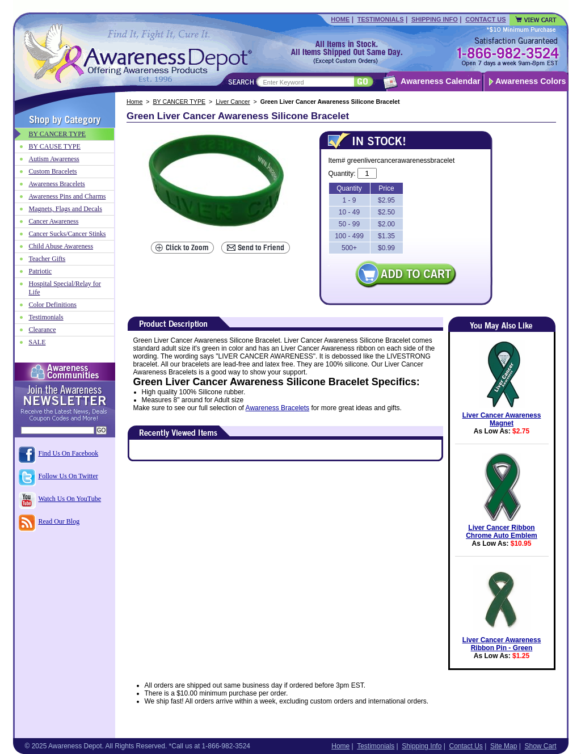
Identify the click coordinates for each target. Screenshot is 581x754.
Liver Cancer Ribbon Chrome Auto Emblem (501, 532)
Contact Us (485, 19)
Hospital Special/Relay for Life (65, 288)
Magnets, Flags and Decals (65, 209)
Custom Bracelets (53, 171)
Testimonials (380, 19)
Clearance (42, 330)
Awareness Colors (530, 81)
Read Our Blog (59, 521)
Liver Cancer (233, 101)
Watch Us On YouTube (70, 499)
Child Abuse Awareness (61, 246)
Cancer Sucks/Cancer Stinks (67, 234)
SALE (37, 342)
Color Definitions (53, 305)
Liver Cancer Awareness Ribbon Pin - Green (501, 644)
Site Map (503, 746)
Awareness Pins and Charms (67, 196)
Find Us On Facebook (69, 453)
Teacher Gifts (47, 259)
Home (340, 19)
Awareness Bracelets (278, 408)
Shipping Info (434, 19)
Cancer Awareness (54, 221)
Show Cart (540, 746)
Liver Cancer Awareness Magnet (501, 419)
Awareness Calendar (440, 81)
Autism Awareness (54, 159)
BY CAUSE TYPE (55, 146)
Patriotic (40, 271)
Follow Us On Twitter (68, 476)
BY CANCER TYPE (179, 101)
